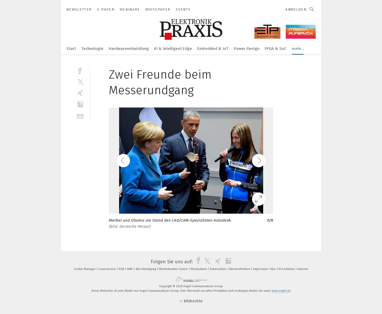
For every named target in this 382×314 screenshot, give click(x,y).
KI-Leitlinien (287, 269)
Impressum (260, 269)
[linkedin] (80, 104)
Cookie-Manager (85, 269)
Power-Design (246, 48)
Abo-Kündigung (146, 269)
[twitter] (80, 81)
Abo (274, 269)
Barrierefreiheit (240, 269)
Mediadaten (199, 269)
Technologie (92, 48)
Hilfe (130, 269)
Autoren (303, 269)
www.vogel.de (281, 291)
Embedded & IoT (212, 48)
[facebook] (80, 70)
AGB (122, 269)
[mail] (80, 116)
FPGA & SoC (275, 48)
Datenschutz (218, 269)
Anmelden (295, 9)
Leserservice (107, 269)
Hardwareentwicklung (129, 48)
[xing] (80, 93)
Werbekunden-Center (174, 269)
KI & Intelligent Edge (173, 48)
